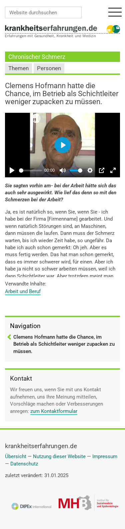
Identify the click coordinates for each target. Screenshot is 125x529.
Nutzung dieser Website (59, 456)
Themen (18, 68)
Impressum (104, 456)
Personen (49, 68)
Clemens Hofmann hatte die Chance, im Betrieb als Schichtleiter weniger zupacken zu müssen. (64, 344)
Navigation (25, 326)
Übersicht (15, 456)
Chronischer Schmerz (36, 56)
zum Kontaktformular (53, 411)
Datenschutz (24, 464)
